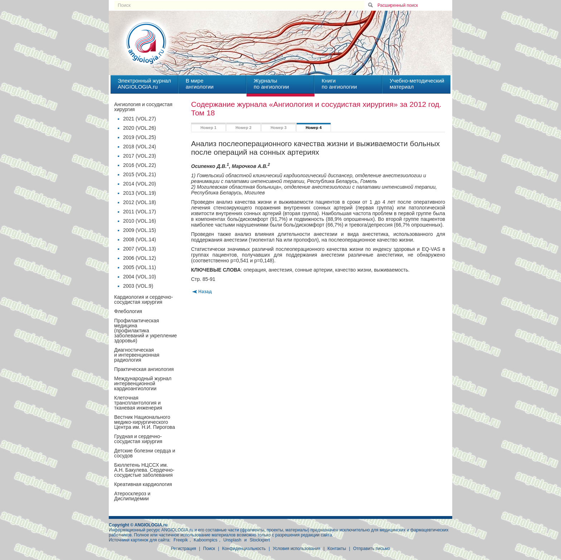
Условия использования (296, 548)
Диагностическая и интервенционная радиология (136, 355)
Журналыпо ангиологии (271, 84)
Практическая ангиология (144, 369)
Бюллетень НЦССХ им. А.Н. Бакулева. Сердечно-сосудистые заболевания (144, 470)
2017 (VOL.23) (139, 156)
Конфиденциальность (244, 548)
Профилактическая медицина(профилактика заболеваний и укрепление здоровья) (145, 330)
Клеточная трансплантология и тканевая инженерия (138, 403)
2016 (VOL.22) (139, 165)
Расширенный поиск (397, 5)
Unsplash (232, 539)
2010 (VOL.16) (139, 221)
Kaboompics (206, 539)
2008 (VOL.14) (139, 239)
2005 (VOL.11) (139, 267)
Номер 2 (243, 127)
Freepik (181, 539)
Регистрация (183, 548)
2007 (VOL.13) (139, 249)
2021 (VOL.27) (139, 119)
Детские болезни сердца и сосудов (144, 453)
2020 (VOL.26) (139, 128)
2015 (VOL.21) (139, 174)
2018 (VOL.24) (139, 146)
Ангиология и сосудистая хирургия (143, 106)
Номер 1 (208, 127)
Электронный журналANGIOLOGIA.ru (144, 84)
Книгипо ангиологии (339, 84)
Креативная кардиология (143, 484)
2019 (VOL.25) (139, 137)
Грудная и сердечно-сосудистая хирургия (138, 438)
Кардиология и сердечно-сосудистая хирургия (143, 299)
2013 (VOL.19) (139, 193)
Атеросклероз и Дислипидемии (132, 496)
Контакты (336, 548)
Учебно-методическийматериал (417, 84)
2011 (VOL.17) (139, 211)
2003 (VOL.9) (138, 286)
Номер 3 (278, 127)
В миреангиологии (200, 84)
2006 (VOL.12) (139, 258)
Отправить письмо (371, 548)
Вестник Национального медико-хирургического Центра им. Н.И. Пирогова (144, 422)
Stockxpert (260, 539)
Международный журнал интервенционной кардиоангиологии (142, 383)
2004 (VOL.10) (139, 276)
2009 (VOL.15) (139, 230)
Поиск (209, 548)
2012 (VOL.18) (139, 202)
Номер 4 (314, 127)
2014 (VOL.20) (139, 184)
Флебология (128, 311)
